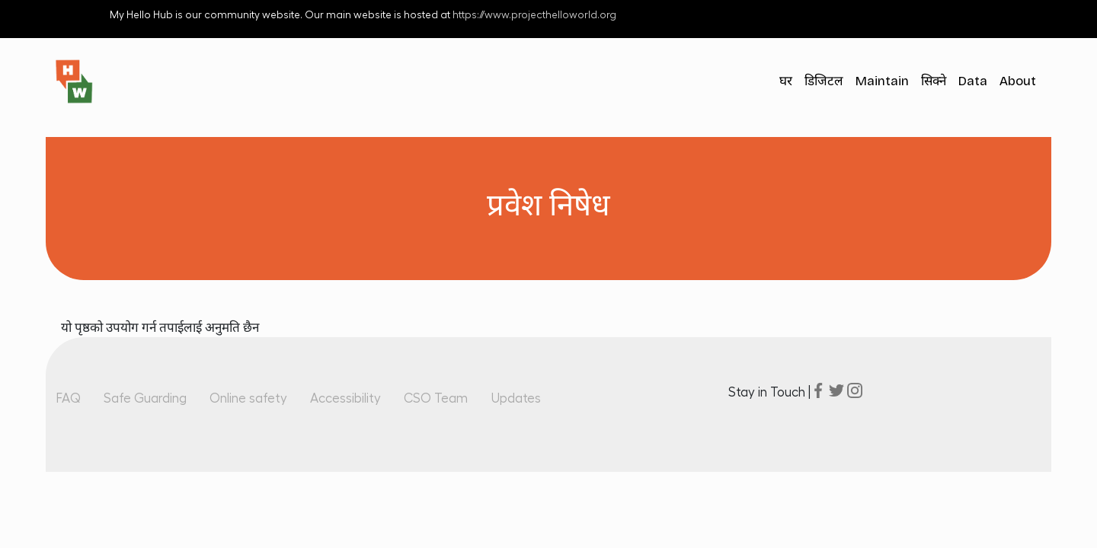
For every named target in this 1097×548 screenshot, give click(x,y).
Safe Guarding (145, 398)
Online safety (248, 398)
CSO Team (436, 398)
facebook (818, 390)
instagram (854, 390)
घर (785, 81)
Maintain (882, 81)
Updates (516, 398)
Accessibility (345, 398)
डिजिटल (823, 81)
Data (972, 81)
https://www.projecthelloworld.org (534, 15)
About (1017, 81)
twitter (836, 390)
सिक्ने (933, 81)
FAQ (68, 398)
